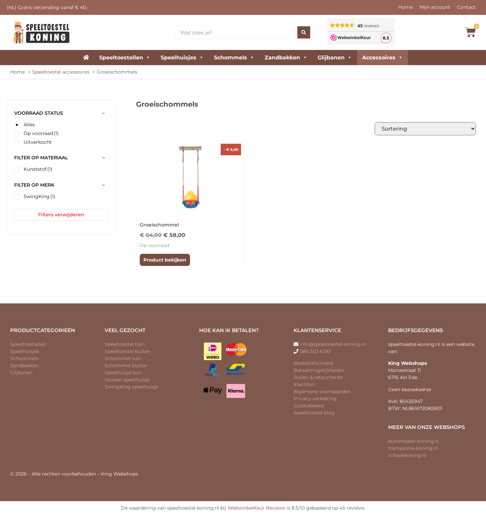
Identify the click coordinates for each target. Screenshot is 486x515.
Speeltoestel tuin (124, 344)
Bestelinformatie (313, 363)
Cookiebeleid (309, 406)
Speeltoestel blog (314, 413)
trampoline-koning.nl (413, 448)
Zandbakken (286, 57)
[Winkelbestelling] (425, 128)
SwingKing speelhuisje (131, 387)
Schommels (234, 57)
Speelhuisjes (182, 57)
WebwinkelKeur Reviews (256, 508)
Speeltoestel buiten (127, 351)
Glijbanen (335, 57)
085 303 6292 (315, 351)
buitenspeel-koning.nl (413, 441)
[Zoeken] (303, 32)
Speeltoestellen (125, 57)
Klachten (304, 384)
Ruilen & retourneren (318, 377)
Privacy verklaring (315, 399)
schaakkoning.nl (407, 455)
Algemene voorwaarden (322, 391)
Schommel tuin (123, 358)
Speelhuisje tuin (123, 373)
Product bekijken (164, 260)
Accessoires (382, 57)
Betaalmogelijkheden (319, 370)
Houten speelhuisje (127, 380)
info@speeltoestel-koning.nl (333, 344)
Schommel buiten (126, 365)
